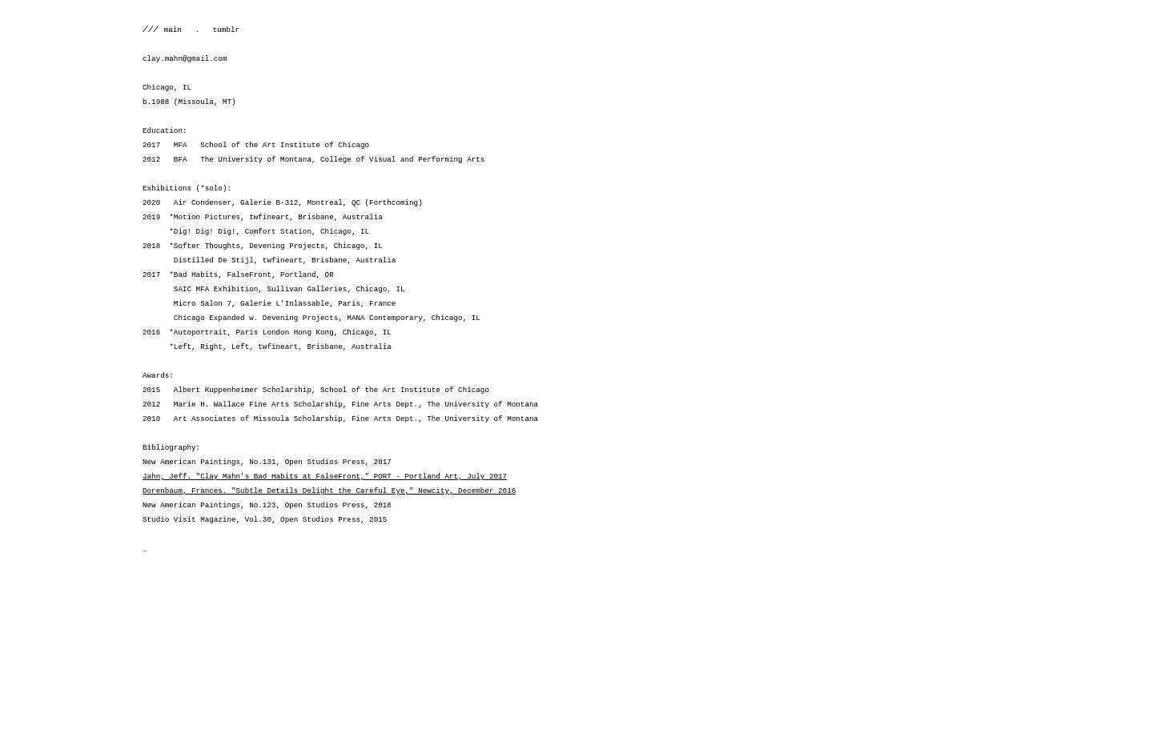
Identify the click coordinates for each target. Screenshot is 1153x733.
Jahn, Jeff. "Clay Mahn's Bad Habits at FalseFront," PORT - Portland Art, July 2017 (325, 476)
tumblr (219, 30)
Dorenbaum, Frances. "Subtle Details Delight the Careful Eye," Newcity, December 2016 (329, 491)
